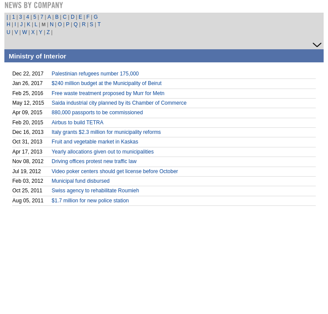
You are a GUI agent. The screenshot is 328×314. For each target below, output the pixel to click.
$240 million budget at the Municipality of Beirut (106, 83)
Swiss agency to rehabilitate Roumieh (95, 191)
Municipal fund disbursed (81, 181)
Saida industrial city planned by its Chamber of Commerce (119, 103)
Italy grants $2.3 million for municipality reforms (106, 132)
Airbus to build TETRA (78, 122)
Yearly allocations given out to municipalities (103, 152)
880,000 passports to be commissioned (97, 112)
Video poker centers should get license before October (115, 171)
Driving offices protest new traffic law (94, 161)
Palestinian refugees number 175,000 (95, 74)
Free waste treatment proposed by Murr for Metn (108, 93)
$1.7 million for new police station (90, 201)
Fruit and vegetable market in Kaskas (95, 142)
